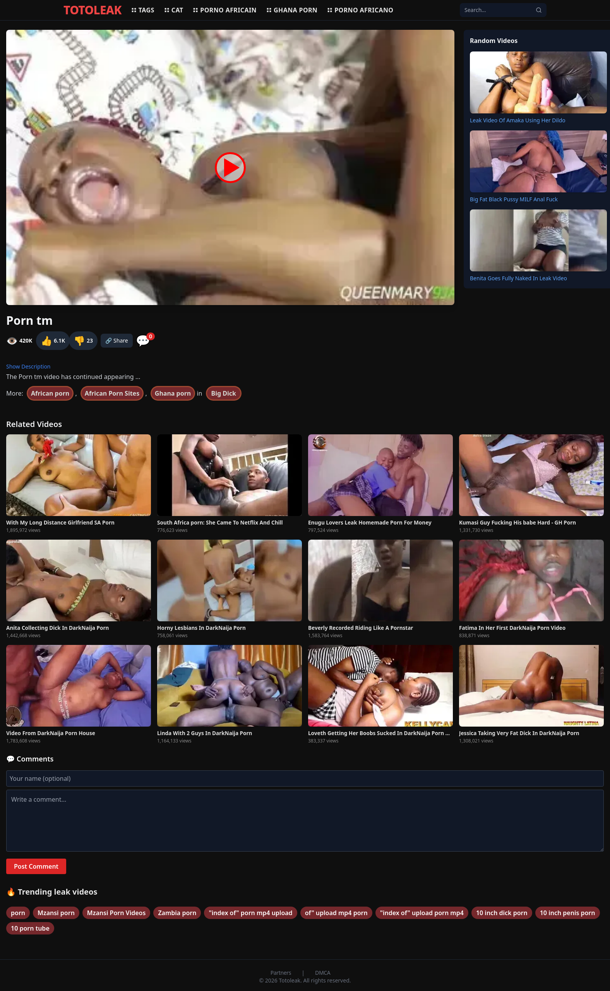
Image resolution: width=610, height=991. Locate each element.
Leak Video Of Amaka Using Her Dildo (517, 120)
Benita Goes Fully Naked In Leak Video (518, 278)
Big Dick (223, 393)
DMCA (322, 972)
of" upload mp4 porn (336, 913)
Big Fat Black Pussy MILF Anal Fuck (514, 199)
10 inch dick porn (502, 913)
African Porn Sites (112, 393)
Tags (142, 10)
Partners (282, 972)
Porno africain (224, 10)
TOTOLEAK (92, 10)
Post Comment (36, 866)
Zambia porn (177, 913)
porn (18, 913)
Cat (173, 10)
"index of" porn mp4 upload (250, 913)
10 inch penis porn (567, 913)
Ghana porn (291, 10)
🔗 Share (116, 340)
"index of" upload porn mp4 (422, 913)
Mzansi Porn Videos (116, 913)
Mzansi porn (56, 913)
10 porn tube (30, 928)
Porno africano (360, 10)
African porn (50, 393)
